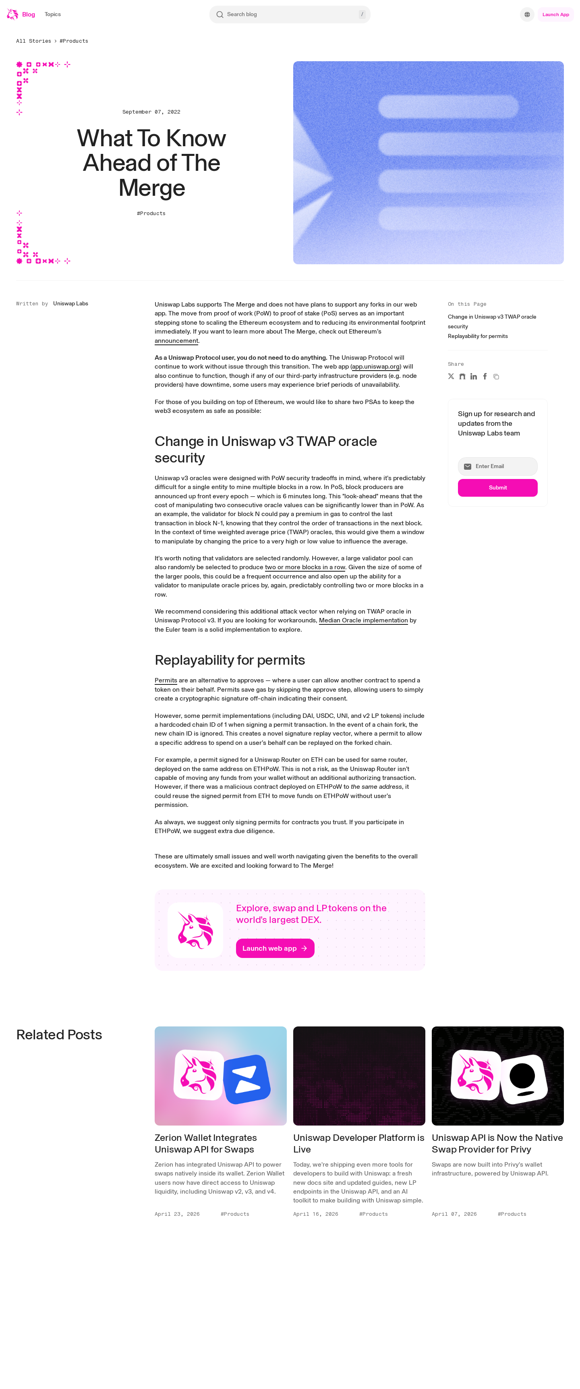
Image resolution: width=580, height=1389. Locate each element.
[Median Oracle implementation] (363, 620)
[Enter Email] (498, 466)
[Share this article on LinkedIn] (473, 376)
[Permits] (166, 680)
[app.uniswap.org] (376, 366)
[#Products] (75, 40)
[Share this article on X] (451, 376)
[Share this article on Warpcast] (462, 376)
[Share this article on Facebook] (485, 376)
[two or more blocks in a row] (305, 567)
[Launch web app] (275, 948)
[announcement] (176, 340)
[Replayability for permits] (478, 335)
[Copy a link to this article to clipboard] (496, 376)
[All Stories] (34, 40)
